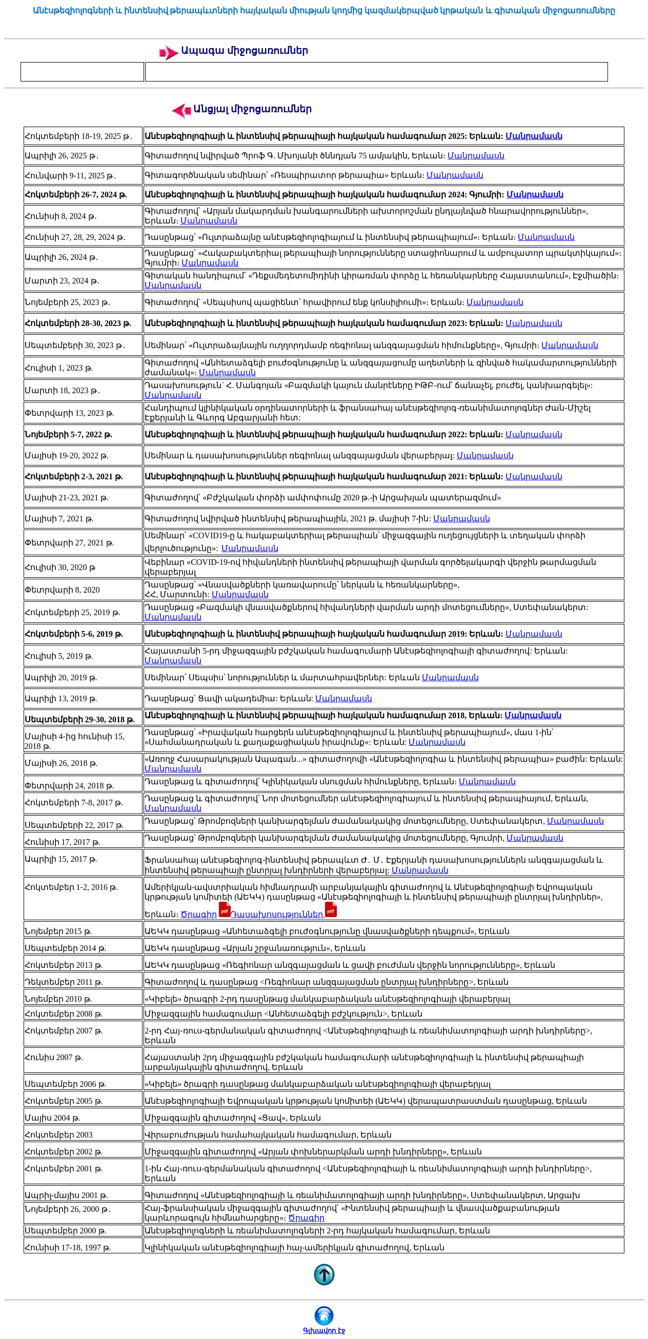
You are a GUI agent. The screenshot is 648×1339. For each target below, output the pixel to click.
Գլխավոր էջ (324, 1330)
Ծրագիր (198, 914)
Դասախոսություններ (284, 914)
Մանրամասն (533, 136)
